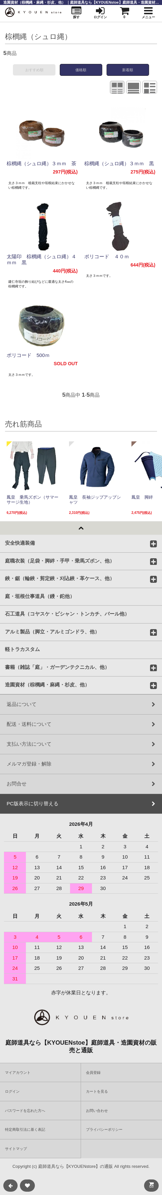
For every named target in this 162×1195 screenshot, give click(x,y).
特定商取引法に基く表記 (25, 1129)
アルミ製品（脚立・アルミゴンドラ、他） (52, 631)
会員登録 (93, 1072)
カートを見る (97, 1091)
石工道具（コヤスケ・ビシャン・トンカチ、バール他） (67, 613)
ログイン (12, 1091)
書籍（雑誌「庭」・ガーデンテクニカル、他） (57, 667)
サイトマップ (16, 1149)
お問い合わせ (97, 1111)
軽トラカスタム (22, 649)
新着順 (127, 70)
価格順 (80, 70)
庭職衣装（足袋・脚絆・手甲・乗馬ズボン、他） (60, 560)
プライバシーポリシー (104, 1129)
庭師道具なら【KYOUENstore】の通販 (75, 1166)
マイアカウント (18, 1072)
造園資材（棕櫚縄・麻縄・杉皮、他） (47, 684)
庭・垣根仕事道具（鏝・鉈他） (40, 596)
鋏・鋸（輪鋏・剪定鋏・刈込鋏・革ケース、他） (60, 578)
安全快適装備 (20, 542)
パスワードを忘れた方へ (25, 1111)
